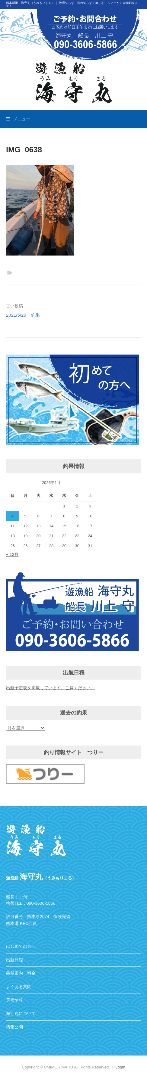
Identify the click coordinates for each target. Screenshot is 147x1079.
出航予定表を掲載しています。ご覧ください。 (50, 687)
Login (120, 1067)
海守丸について (21, 1013)
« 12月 (12, 554)
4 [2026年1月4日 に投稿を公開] (12, 516)
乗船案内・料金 (21, 973)
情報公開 (14, 1027)
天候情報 (14, 1000)
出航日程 (14, 959)
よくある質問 (18, 986)
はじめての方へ (21, 946)
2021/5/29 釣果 (23, 315)
